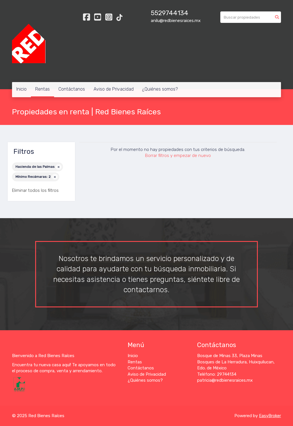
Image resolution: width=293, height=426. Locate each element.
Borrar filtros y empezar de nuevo (178, 155)
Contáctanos (71, 89)
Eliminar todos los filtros (35, 190)
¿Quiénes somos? (160, 89)
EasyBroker (270, 415)
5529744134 (169, 13)
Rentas (42, 89)
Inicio (21, 89)
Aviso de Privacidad (114, 89)
